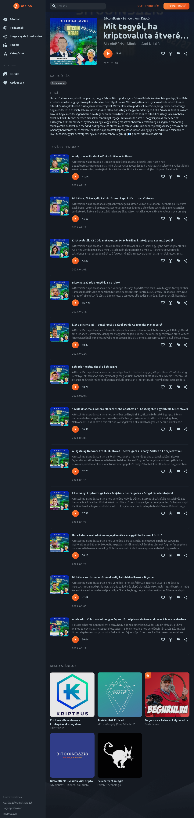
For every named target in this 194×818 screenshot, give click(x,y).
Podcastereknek (12, 797)
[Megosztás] (185, 53)
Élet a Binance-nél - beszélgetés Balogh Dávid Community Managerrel (117, 324)
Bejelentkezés (147, 6)
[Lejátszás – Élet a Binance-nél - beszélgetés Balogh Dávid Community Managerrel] (75, 345)
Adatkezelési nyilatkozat (17, 802)
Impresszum (10, 813)
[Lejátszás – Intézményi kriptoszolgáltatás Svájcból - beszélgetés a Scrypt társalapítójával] (75, 513)
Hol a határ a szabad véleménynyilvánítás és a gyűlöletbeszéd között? (117, 535)
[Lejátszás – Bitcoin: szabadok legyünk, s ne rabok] (75, 302)
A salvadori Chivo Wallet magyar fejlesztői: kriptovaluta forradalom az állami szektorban (129, 619)
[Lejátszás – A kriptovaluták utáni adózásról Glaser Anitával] (75, 176)
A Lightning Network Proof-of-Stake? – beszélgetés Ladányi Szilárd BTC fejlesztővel (126, 451)
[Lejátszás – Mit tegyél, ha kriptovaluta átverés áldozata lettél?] (108, 53)
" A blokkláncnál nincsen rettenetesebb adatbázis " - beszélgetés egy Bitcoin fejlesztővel (130, 409)
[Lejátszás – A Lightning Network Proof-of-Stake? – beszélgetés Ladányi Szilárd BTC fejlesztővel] (75, 471)
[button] (22, 19)
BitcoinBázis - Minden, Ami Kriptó (126, 18)
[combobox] (77, 6)
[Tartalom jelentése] (178, 53)
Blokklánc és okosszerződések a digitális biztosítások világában (113, 577)
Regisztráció (176, 6)
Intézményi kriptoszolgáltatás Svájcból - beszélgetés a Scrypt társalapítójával (122, 493)
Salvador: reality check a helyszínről (95, 366)
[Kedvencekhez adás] (163, 53)
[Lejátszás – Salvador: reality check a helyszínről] (75, 387)
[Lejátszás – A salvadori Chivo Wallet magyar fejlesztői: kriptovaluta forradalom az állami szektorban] (75, 639)
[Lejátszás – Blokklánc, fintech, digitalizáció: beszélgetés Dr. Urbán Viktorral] (75, 218)
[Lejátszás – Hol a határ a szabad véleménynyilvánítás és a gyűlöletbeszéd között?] (75, 555)
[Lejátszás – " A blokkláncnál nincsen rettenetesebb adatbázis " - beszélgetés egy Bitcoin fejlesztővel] (75, 429)
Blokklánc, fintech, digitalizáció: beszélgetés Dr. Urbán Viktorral (113, 198)
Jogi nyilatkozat (12, 808)
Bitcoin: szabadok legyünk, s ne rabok (96, 282)
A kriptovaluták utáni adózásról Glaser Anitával (102, 156)
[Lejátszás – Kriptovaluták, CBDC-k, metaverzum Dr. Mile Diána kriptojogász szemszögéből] (75, 260)
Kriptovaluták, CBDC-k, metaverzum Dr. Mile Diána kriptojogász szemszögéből (122, 240)
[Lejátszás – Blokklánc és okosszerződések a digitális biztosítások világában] (75, 597)
